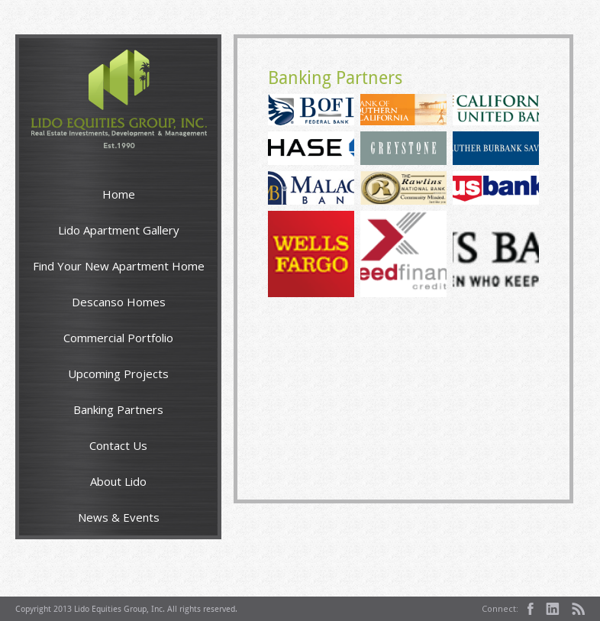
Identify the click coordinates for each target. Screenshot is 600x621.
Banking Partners (118, 409)
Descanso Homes (119, 301)
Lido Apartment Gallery (118, 230)
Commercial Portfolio (118, 337)
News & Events (119, 517)
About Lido (118, 481)
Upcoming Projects (118, 373)
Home (118, 194)
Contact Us (118, 445)
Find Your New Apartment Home (119, 265)
